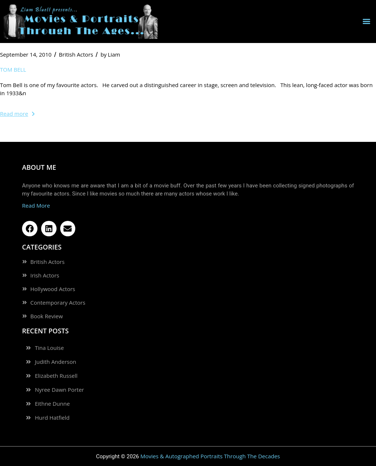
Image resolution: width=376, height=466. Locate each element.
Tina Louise (49, 348)
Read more (17, 113)
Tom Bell (13, 69)
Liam (110, 54)
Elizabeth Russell (56, 376)
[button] (366, 21)
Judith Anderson (55, 362)
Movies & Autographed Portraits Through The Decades (210, 456)
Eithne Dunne (52, 403)
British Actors (76, 54)
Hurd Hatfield (52, 417)
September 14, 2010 (25, 54)
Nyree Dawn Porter (59, 389)
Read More (36, 205)
